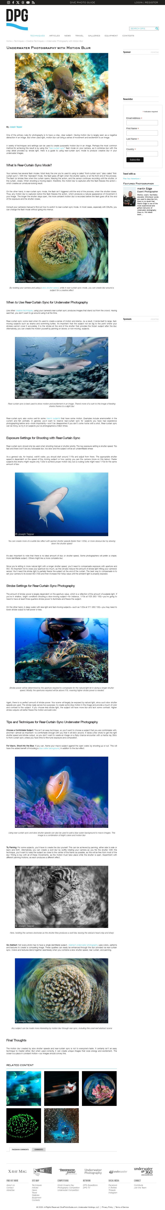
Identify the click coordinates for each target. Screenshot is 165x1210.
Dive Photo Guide (82, 2)
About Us (11, 1185)
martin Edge (144, 188)
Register (151, 2)
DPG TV (86, 1187)
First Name (132, 128)
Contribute (138, 1185)
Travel (79, 36)
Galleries (94, 36)
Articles (54, 36)
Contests (128, 36)
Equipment (111, 36)
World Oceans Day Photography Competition (69, 1186)
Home (9, 41)
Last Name (132, 138)
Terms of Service (122, 1207)
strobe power (25, 594)
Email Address (134, 118)
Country (131, 149)
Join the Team (140, 1187)
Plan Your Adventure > (132, 179)
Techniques (37, 36)
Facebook (113, 1185)
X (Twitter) (113, 1187)
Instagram (113, 1192)
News (67, 36)
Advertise (155, 52)
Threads (112, 1190)
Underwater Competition (68, 1190)
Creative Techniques (35, 41)
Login (139, 2)
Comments (39, 1149)
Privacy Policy (107, 1207)
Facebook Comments (20, 1149)
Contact (10, 1187)
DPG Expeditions (90, 1185)
